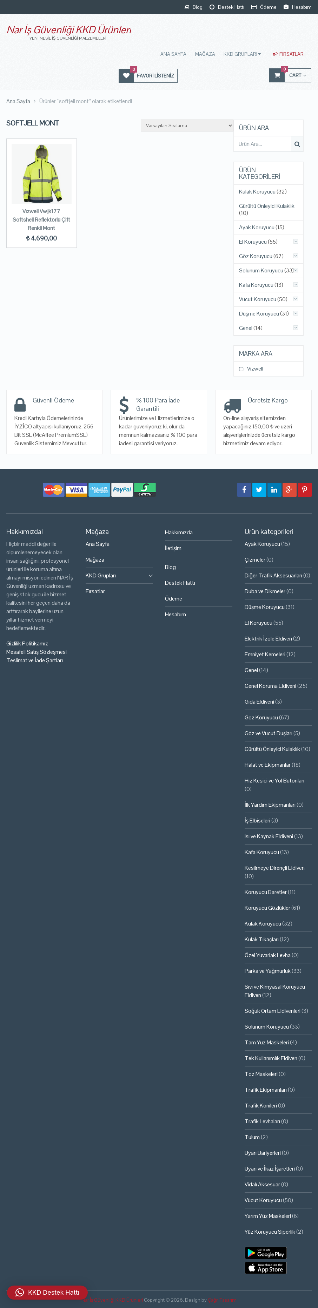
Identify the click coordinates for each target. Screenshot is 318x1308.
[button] (47, 1293)
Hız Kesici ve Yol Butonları (274, 780)
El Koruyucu (253, 241)
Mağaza (206, 54)
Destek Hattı (227, 7)
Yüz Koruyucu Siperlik (270, 1231)
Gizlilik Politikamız (27, 643)
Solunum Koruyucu (261, 270)
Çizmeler (255, 559)
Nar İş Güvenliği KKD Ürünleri (68, 30)
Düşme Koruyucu (259, 313)
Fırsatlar (288, 54)
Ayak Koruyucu (256, 227)
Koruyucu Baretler (266, 892)
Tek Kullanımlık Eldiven (271, 1058)
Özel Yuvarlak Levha (268, 955)
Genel (245, 328)
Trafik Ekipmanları (266, 1089)
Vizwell (255, 368)
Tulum (252, 1137)
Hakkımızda (179, 532)
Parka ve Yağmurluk (268, 971)
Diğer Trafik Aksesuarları (273, 575)
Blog (194, 7)
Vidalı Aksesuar (262, 1184)
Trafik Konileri (261, 1105)
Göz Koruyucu (255, 256)
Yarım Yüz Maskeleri (268, 1216)
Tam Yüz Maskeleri (267, 1042)
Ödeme (264, 7)
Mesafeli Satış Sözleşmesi (36, 652)
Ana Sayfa (174, 54)
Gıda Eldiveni (259, 701)
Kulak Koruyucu (257, 191)
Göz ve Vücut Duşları (268, 733)
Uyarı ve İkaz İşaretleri (270, 1168)
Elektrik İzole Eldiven (268, 638)
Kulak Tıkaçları (262, 939)
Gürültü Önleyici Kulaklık (266, 206)
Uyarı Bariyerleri (263, 1153)
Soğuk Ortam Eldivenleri (272, 1011)
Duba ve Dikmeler (265, 591)
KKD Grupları (241, 54)
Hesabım (298, 7)
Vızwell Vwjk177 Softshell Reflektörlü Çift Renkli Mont (41, 220)
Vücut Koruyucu (257, 299)
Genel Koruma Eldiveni (270, 686)
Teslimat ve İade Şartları (34, 660)
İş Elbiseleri (257, 820)
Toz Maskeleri (261, 1074)
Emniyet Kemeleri (265, 654)
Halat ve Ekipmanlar (268, 764)
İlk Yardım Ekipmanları (270, 804)
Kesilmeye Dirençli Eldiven (275, 868)
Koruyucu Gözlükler (267, 907)
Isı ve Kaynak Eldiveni (269, 836)
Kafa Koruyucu (256, 285)
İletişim (173, 548)
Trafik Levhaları (262, 1121)
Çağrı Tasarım (222, 1300)
